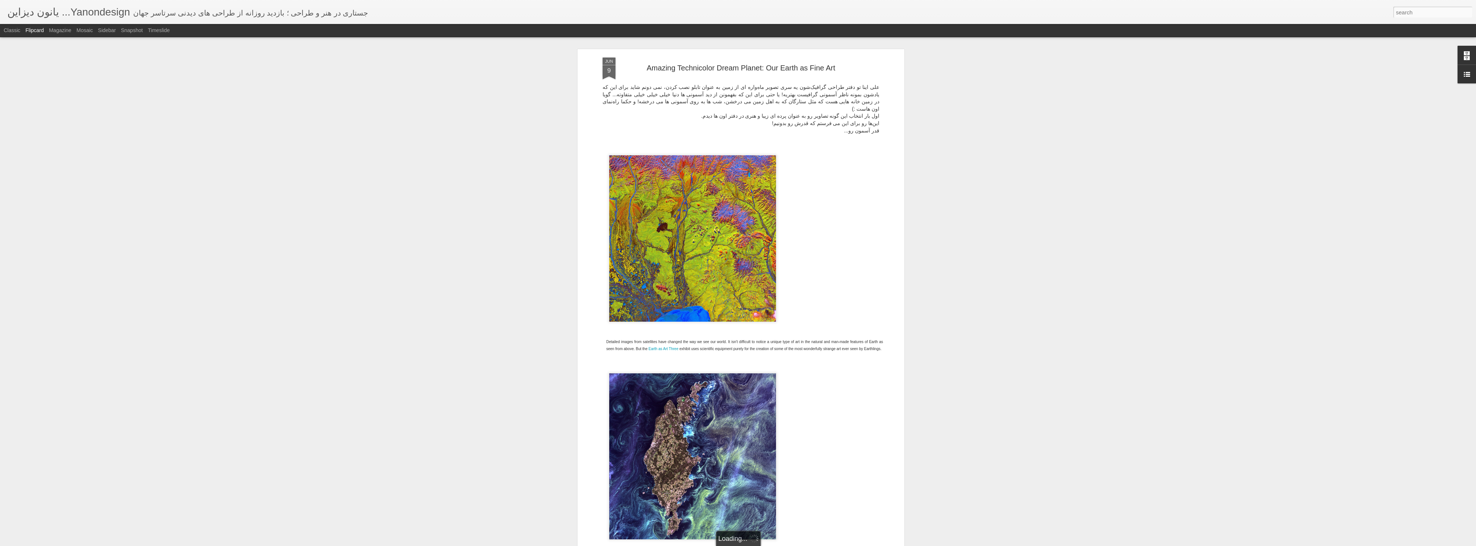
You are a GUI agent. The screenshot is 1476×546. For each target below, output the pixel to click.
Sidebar (107, 30)
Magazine (60, 30)
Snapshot (132, 30)
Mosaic (84, 30)
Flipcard (34, 30)
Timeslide (159, 30)
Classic (12, 30)
